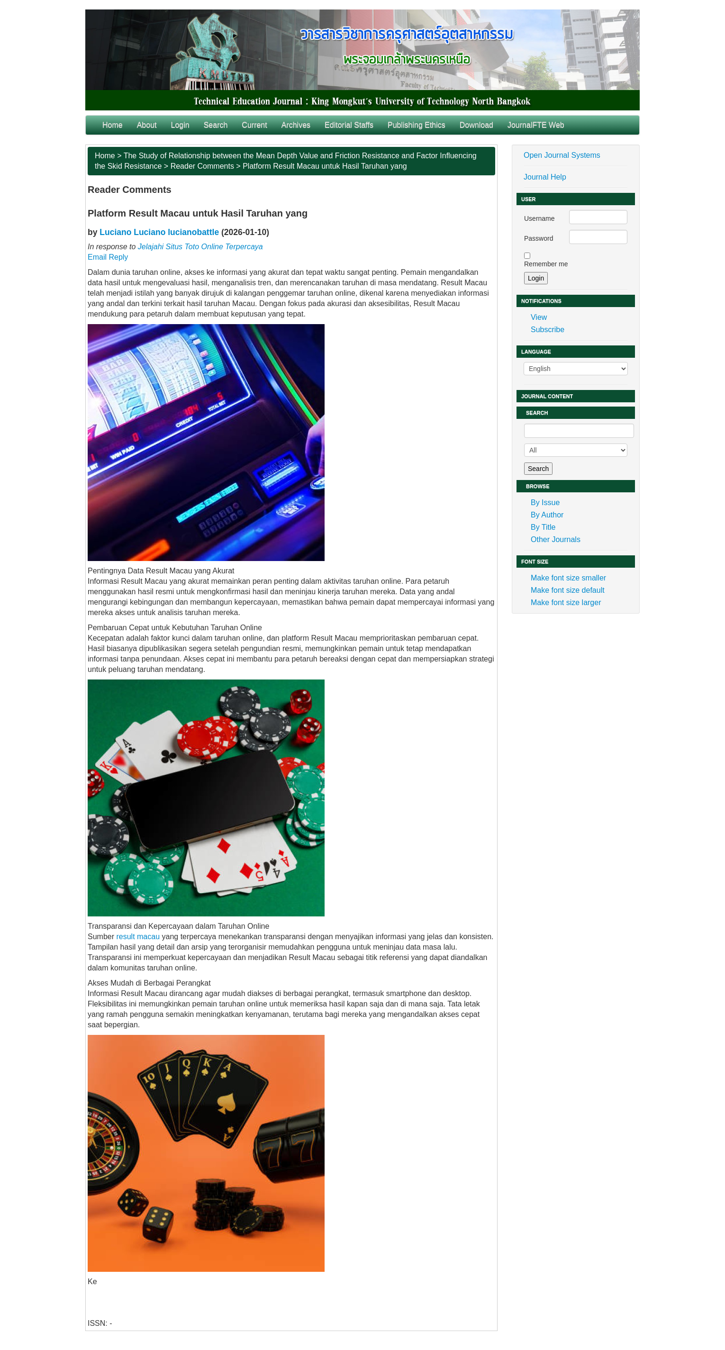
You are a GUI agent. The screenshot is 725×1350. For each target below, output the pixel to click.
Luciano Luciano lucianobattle (159, 232)
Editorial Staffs (349, 125)
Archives (295, 125)
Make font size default (568, 590)
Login (180, 125)
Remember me (546, 264)
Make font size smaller (568, 578)
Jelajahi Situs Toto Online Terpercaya (200, 247)
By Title (543, 527)
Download (476, 125)
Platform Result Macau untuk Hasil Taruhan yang (325, 166)
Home (112, 125)
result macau (138, 937)
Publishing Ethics (416, 125)
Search (216, 125)
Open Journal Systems (562, 155)
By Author (547, 515)
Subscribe (547, 330)
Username (539, 218)
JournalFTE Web (536, 125)
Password (538, 238)
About (147, 125)
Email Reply (108, 257)
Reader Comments (202, 166)
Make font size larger (566, 602)
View (539, 317)
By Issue (545, 502)
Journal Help (545, 177)
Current (254, 125)
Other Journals (555, 539)
